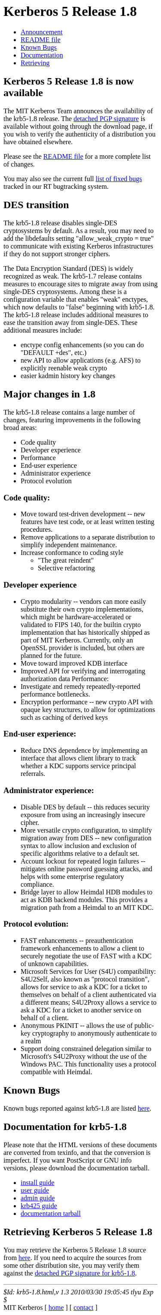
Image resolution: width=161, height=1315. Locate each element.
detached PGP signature (106, 118)
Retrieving (35, 63)
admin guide (38, 1198)
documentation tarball (51, 1213)
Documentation (42, 55)
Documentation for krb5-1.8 (65, 1126)
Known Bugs (39, 47)
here (144, 1108)
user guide (35, 1190)
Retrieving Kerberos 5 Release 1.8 (77, 1231)
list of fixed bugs (119, 178)
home (56, 1307)
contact (83, 1307)
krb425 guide (39, 1205)
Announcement (42, 32)
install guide (38, 1182)
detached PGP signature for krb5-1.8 (85, 1273)
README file (41, 39)
